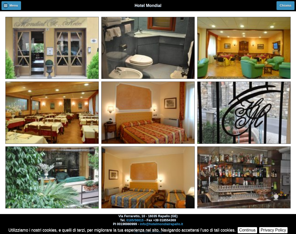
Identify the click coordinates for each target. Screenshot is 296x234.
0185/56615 (135, 220)
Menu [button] (13, 5)
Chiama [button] (285, 5)
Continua (247, 230)
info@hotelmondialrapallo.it (161, 224)
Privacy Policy (273, 230)
